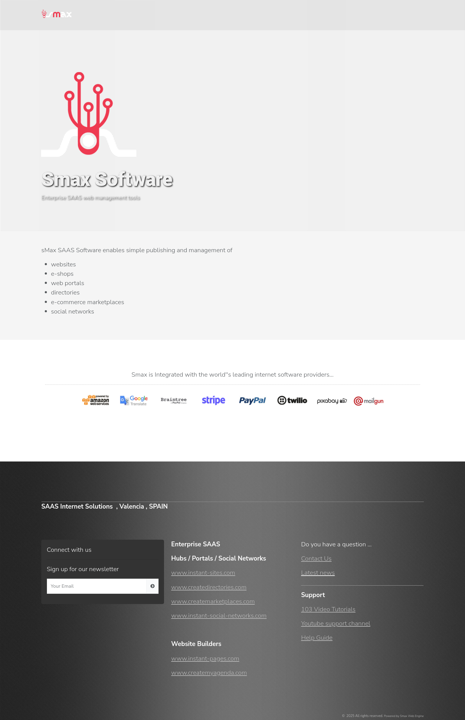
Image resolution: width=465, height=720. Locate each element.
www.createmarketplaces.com (213, 601)
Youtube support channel (335, 623)
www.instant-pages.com (205, 658)
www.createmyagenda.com (209, 672)
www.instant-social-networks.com (219, 615)
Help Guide (316, 637)
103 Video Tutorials (328, 609)
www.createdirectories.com (209, 587)
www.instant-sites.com (203, 572)
